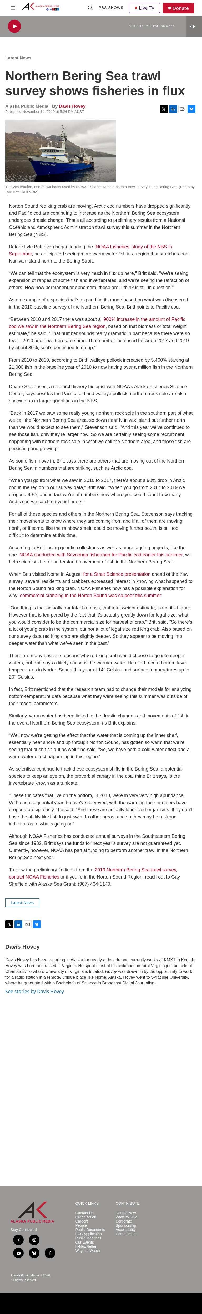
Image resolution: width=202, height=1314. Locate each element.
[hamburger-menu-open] (13, 8)
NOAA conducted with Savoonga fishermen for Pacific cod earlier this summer (101, 554)
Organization (85, 1217)
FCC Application (88, 1234)
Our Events (84, 1242)
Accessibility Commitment (126, 1232)
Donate (181, 8)
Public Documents (90, 1230)
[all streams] (194, 26)
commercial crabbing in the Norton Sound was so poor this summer (90, 595)
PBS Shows (111, 8)
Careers (81, 1221)
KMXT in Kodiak (179, 960)
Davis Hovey (72, 106)
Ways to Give (127, 1217)
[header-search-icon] (90, 8)
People (81, 1226)
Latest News (18, 57)
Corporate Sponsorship (126, 1223)
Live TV (144, 8)
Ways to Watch (87, 1251)
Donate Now (126, 1213)
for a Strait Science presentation (116, 574)
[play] (14, 26)
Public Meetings (88, 1238)
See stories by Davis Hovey (34, 991)
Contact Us (84, 1213)
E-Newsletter (85, 1247)
